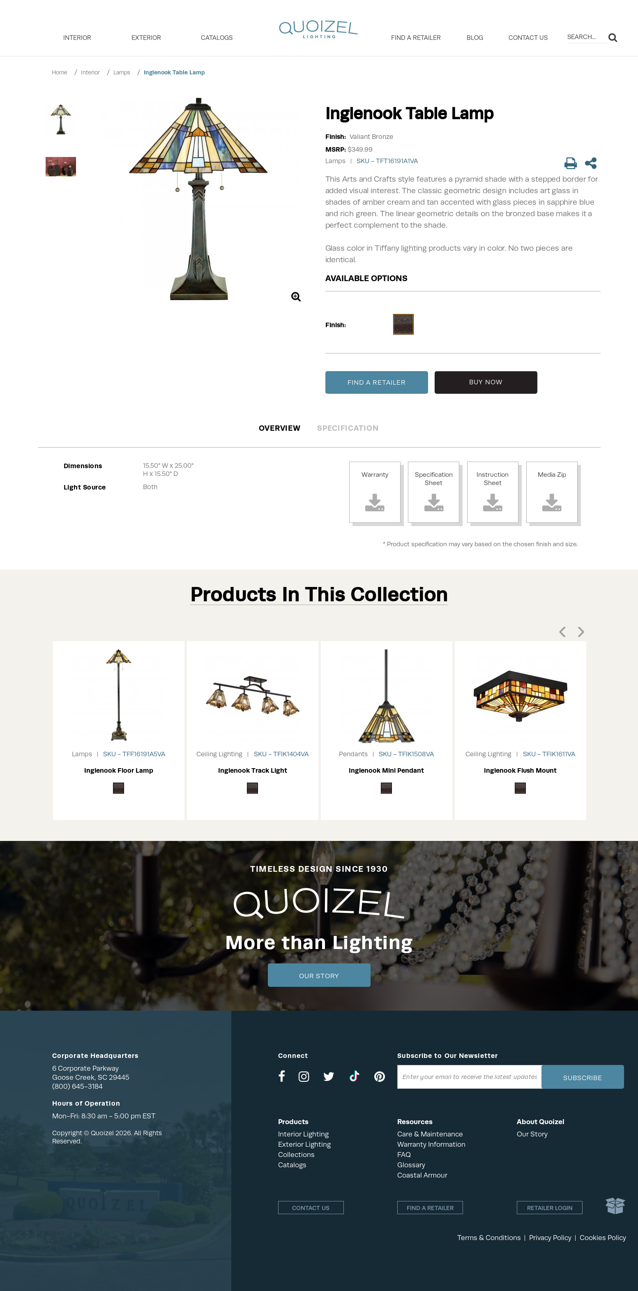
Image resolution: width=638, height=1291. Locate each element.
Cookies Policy (603, 1238)
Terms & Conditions (489, 1238)
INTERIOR (77, 38)
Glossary (411, 1165)
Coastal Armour (422, 1175)
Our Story (319, 976)
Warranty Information (431, 1144)
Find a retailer (416, 38)
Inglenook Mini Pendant (386, 770)
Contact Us (528, 38)
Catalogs (217, 38)
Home (59, 72)
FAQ (404, 1155)
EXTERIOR (146, 38)
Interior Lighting (303, 1134)
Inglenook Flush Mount (520, 770)
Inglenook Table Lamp (174, 72)
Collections (296, 1155)
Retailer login (550, 1208)
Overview (280, 428)
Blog (475, 38)
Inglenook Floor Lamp (118, 770)
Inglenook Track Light (252, 770)
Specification (347, 428)
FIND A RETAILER (377, 382)
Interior (90, 72)
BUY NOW (485, 382)
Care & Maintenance (430, 1134)
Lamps (121, 72)
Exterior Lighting (304, 1144)
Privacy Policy (550, 1238)
